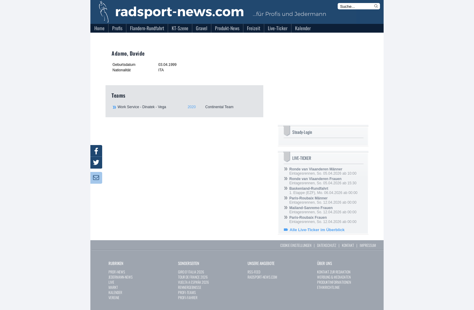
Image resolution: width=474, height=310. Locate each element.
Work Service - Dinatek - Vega (187, 107)
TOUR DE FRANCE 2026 (193, 276)
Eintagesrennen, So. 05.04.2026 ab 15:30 (322, 181)
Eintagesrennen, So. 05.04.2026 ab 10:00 (322, 171)
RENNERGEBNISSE (189, 287)
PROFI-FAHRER (187, 297)
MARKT (113, 287)
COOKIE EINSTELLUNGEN (295, 245)
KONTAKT (348, 245)
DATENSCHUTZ (326, 245)
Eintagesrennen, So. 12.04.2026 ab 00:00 (322, 200)
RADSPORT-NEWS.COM (262, 276)
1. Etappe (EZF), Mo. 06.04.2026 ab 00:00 (323, 190)
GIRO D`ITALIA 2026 (191, 271)
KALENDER (115, 292)
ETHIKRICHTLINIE (328, 287)
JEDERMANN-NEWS (121, 276)
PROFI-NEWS (117, 271)
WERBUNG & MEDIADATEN (334, 276)
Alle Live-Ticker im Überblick (317, 230)
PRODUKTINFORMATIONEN (334, 282)
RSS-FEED (254, 271)
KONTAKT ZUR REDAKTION (333, 271)
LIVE (111, 282)
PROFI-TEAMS (187, 292)
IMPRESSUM (368, 245)
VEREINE (114, 297)
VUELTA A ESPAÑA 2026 (193, 282)
